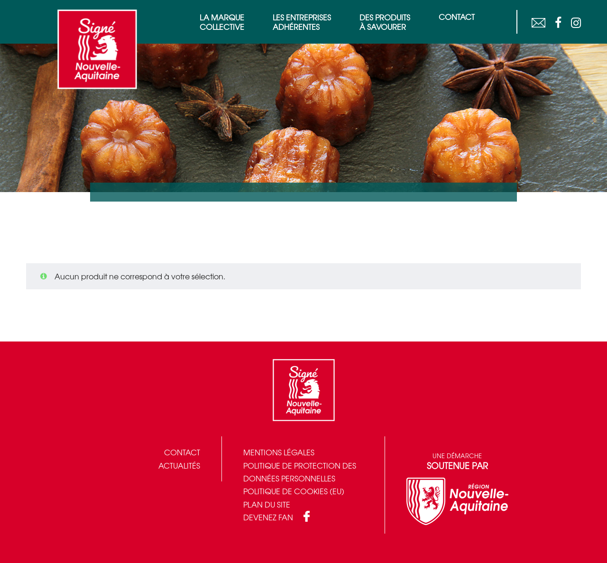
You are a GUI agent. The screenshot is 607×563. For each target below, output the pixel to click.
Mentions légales (278, 452)
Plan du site (266, 504)
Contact (182, 452)
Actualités (179, 465)
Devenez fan (268, 517)
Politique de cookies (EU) (293, 491)
